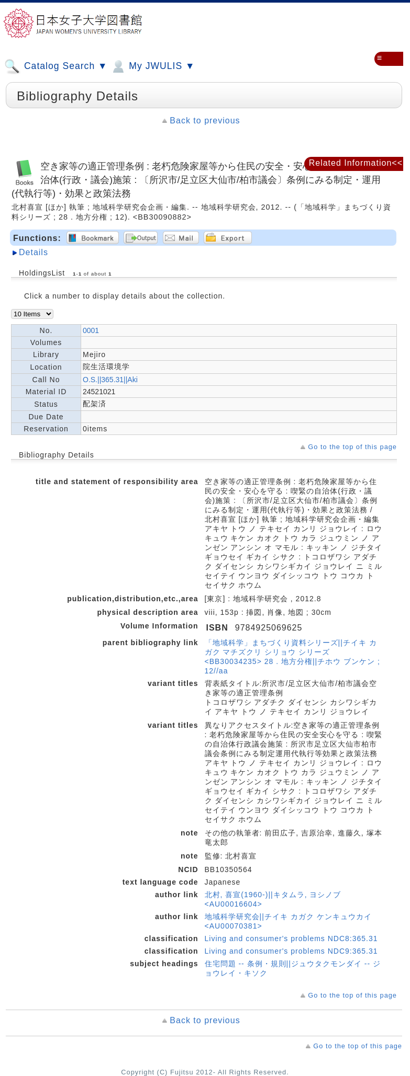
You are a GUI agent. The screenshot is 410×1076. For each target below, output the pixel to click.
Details (33, 252)
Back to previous (205, 120)
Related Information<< (356, 162)
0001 (91, 330)
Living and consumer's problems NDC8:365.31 (291, 938)
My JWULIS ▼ (152, 66)
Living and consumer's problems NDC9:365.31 (291, 951)
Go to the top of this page (352, 447)
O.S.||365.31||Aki (110, 379)
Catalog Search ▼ (55, 66)
